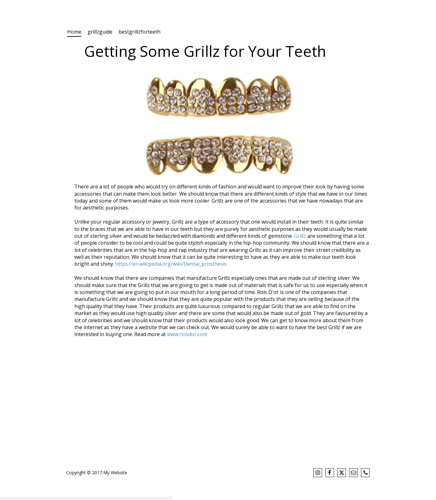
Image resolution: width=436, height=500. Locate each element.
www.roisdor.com (187, 334)
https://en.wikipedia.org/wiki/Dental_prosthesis (171, 263)
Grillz (300, 235)
